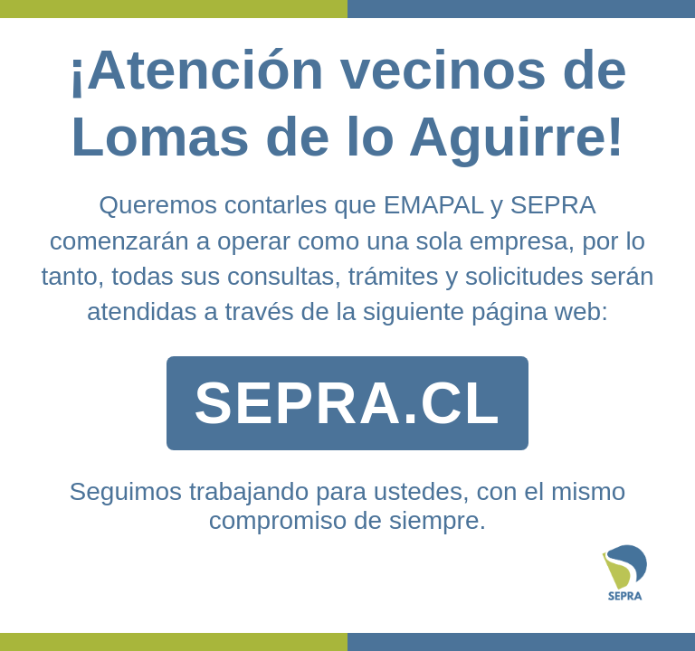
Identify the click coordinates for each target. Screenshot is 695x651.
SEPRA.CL (347, 403)
